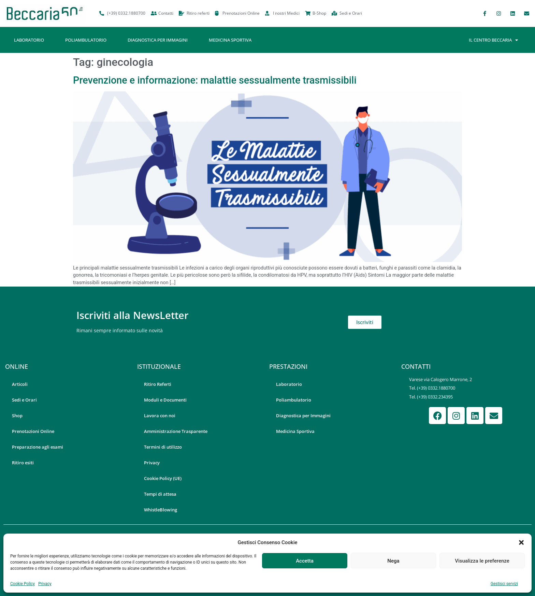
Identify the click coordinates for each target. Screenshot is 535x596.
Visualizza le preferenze (482, 561)
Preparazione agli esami (37, 447)
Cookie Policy (22, 583)
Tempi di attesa (160, 494)
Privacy (45, 583)
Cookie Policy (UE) (163, 478)
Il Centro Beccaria (493, 40)
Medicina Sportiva (230, 40)
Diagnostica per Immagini (158, 40)
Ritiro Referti (157, 384)
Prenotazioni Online (33, 431)
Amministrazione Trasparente (175, 431)
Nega (393, 561)
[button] (521, 542)
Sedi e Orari (24, 400)
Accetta (305, 561)
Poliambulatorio (85, 40)
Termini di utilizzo (163, 447)
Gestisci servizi (504, 583)
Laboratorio (29, 40)
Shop (17, 415)
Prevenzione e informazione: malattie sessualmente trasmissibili (215, 80)
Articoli (20, 384)
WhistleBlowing (160, 510)
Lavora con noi (159, 415)
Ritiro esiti (23, 463)
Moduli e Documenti (165, 400)
